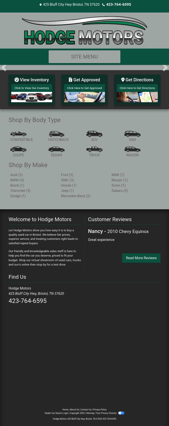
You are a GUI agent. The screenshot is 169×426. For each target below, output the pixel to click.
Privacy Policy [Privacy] (100, 408)
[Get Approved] (84, 88)
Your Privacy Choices (110, 411)
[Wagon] (132, 151)
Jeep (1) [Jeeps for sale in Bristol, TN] (67, 189)
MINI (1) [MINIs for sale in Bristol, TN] (118, 173)
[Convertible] (21, 135)
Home (65, 408)
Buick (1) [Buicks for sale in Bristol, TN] (17, 184)
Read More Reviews (141, 256)
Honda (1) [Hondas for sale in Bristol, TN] (69, 184)
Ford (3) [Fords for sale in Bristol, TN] (67, 173)
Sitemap (90, 411)
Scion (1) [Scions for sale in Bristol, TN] (119, 184)
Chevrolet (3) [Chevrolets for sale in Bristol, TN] (20, 189)
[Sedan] (56, 151)
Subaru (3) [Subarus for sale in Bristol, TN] (120, 189)
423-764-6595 (118, 4)
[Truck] (94, 151)
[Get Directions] (137, 88)
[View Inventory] (32, 88)
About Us (74, 408)
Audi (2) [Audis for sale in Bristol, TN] (16, 173)
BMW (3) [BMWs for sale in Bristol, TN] (17, 179)
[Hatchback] (58, 135)
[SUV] (94, 135)
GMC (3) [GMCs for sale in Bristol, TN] (67, 179)
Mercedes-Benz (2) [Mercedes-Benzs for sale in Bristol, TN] (75, 194)
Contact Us (86, 408)
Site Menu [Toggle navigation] (84, 56)
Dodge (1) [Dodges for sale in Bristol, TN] (18, 194)
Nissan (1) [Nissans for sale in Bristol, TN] (120, 179)
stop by (41, 262)
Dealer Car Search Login (56, 411)
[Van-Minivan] (132, 135)
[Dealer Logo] (84, 30)
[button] (4, 67)
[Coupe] (18, 151)
